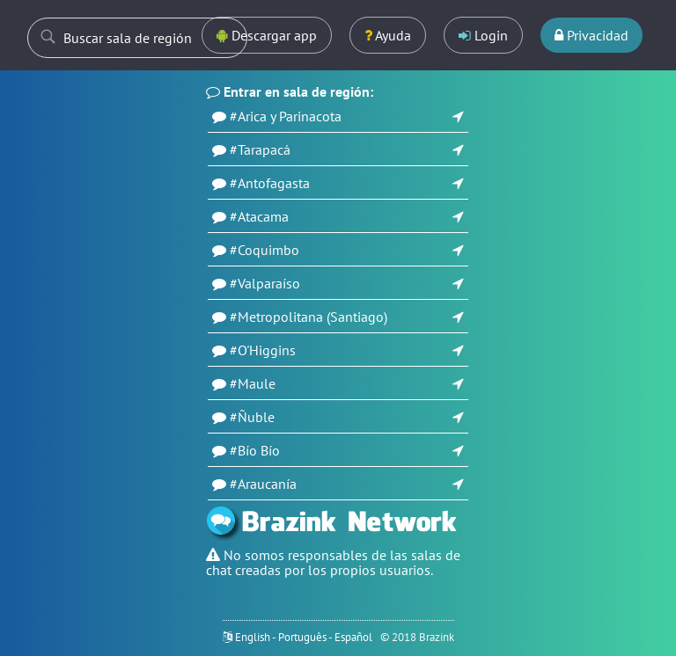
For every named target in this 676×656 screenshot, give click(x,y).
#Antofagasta (270, 183)
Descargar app (267, 35)
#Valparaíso (265, 283)
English (252, 637)
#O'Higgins (263, 350)
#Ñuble (252, 417)
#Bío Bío (255, 450)
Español (353, 637)
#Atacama (259, 216)
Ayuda (387, 35)
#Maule (253, 383)
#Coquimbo (264, 250)
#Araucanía (263, 483)
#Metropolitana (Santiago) (308, 316)
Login (483, 35)
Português (302, 637)
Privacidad (591, 35)
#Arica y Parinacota (286, 116)
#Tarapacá (260, 149)
